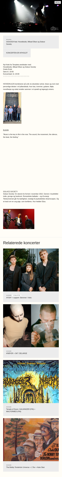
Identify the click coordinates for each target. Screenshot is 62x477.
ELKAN (6, 130)
